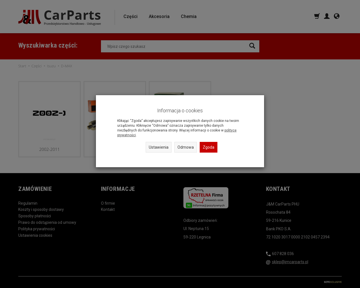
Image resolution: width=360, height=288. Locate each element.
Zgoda (208, 147)
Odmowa (185, 147)
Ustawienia (158, 147)
